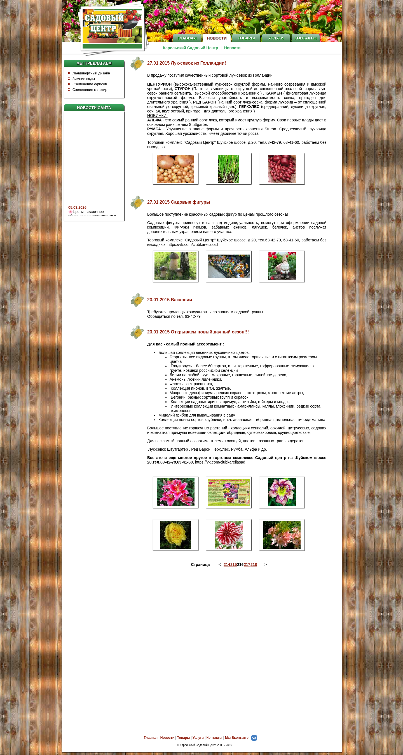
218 (253, 564)
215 (233, 564)
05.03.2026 (77, 210)
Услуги (275, 38)
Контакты (306, 38)
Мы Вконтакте (242, 738)
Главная (186, 38)
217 (246, 564)
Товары (246, 38)
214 (226, 564)
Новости (216, 38)
